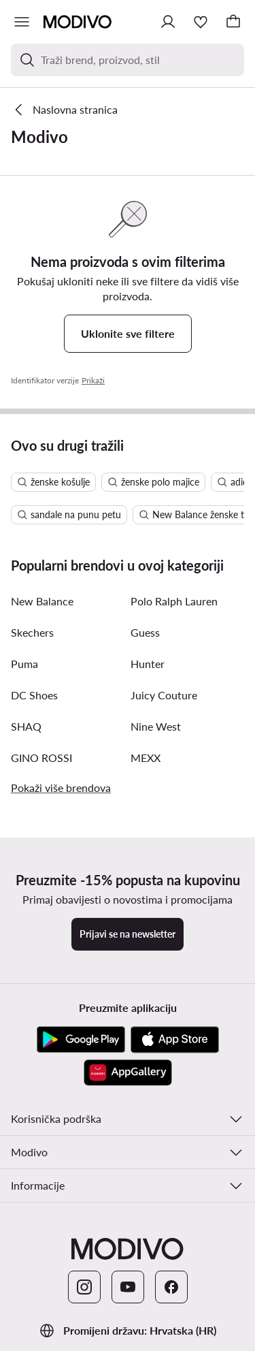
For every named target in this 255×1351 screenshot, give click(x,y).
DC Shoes (34, 694)
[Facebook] (171, 1287)
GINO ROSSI (41, 757)
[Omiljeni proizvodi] (200, 21)
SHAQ (26, 726)
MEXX (145, 757)
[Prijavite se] (168, 21)
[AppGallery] (128, 1072)
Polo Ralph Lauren (174, 600)
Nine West (156, 726)
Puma (24, 663)
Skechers (32, 632)
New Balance (42, 600)
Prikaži (93, 380)
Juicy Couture (164, 694)
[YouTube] (128, 1287)
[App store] (175, 1039)
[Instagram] (84, 1287)
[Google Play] (81, 1039)
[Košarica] (233, 21)
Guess (145, 632)
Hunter (148, 663)
